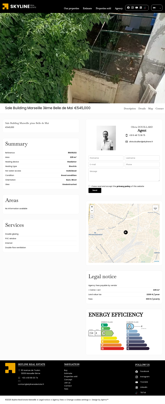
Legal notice (44, 399)
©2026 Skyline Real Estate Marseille (20, 399)
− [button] (92, 211)
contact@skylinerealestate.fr (31, 384)
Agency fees (58, 399)
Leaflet (156, 261)
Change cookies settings (77, 399)
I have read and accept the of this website (117, 186)
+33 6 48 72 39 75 (137, 135)
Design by (99, 399)
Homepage (19, 9)
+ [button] (92, 207)
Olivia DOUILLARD (142, 126)
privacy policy (123, 186)
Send (94, 190)
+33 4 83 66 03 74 (30, 377)
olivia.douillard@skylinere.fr (141, 141)
